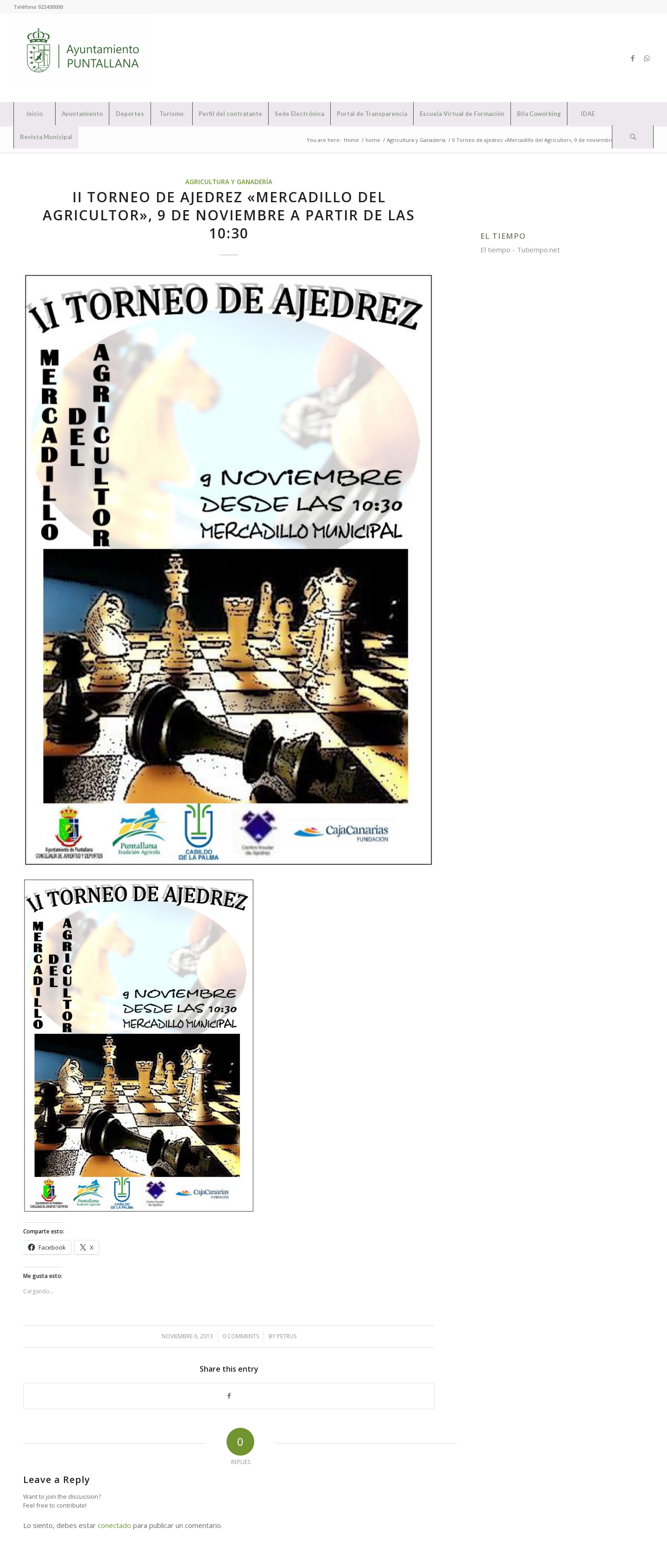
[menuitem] (34, 113)
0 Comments (241, 1336)
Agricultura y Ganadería (228, 182)
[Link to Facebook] (633, 58)
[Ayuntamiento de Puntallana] (82, 58)
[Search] (633, 136)
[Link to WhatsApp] (647, 58)
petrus (286, 1336)
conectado (114, 1525)
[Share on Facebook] (229, 1396)
